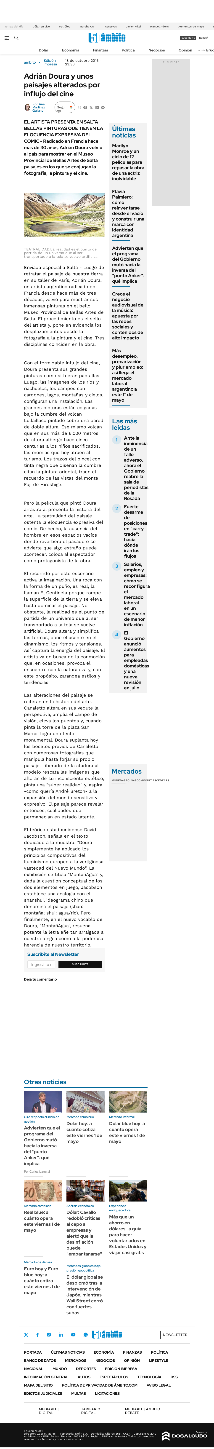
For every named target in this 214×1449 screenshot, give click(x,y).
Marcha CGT (87, 26)
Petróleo (64, 26)
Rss (174, 1377)
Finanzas (100, 50)
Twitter (26, 1335)
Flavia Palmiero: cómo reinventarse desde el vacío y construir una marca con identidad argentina (128, 213)
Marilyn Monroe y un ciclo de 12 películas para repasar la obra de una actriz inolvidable (128, 162)
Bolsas (131, 780)
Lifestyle (158, 1360)
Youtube (73, 1334)
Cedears (162, 780)
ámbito (30, 62)
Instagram (49, 1335)
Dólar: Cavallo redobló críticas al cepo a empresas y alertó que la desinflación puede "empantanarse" (84, 1233)
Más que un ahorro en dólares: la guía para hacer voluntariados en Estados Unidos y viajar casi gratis (128, 1234)
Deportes (86, 1368)
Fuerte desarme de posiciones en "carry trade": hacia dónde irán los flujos (135, 531)
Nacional (33, 1368)
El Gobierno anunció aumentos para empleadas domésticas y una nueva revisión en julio (136, 660)
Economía (70, 50)
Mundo (60, 1368)
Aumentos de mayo (191, 26)
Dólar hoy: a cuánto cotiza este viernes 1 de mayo (84, 1132)
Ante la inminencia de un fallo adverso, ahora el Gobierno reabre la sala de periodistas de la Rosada (136, 468)
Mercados (75, 1360)
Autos (84, 1377)
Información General (46, 1377)
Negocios (156, 50)
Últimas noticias (68, 1352)
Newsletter (203, 50)
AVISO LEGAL (159, 1385)
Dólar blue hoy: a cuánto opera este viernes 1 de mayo (127, 1132)
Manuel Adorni (159, 26)
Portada (33, 1352)
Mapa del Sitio (38, 1385)
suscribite (188, 38)
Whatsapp (86, 1335)
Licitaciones (107, 1393)
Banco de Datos (40, 1360)
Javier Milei (133, 26)
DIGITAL (49, 1411)
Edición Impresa (121, 1368)
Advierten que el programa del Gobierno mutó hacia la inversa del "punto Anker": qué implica (128, 264)
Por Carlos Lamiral (37, 1171)
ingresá (203, 38)
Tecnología (149, 1377)
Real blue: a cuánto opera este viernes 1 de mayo (42, 1221)
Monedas (119, 780)
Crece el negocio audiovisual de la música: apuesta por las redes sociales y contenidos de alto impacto (127, 316)
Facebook (37, 1335)
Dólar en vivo (41, 26)
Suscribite (80, 964)
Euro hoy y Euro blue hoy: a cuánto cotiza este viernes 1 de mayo (42, 1281)
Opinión (185, 50)
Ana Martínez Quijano (38, 107)
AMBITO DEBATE (142, 1411)
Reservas (111, 26)
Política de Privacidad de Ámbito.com (99, 1385)
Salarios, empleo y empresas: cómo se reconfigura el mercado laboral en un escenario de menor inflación (137, 594)
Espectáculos (114, 1377)
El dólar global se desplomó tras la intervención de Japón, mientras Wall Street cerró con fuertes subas (84, 1295)
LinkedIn (61, 1335)
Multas (78, 1393)
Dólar (43, 50)
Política (128, 50)
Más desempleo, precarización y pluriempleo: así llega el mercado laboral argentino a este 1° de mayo (127, 375)
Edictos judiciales (43, 1393)
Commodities (146, 780)
